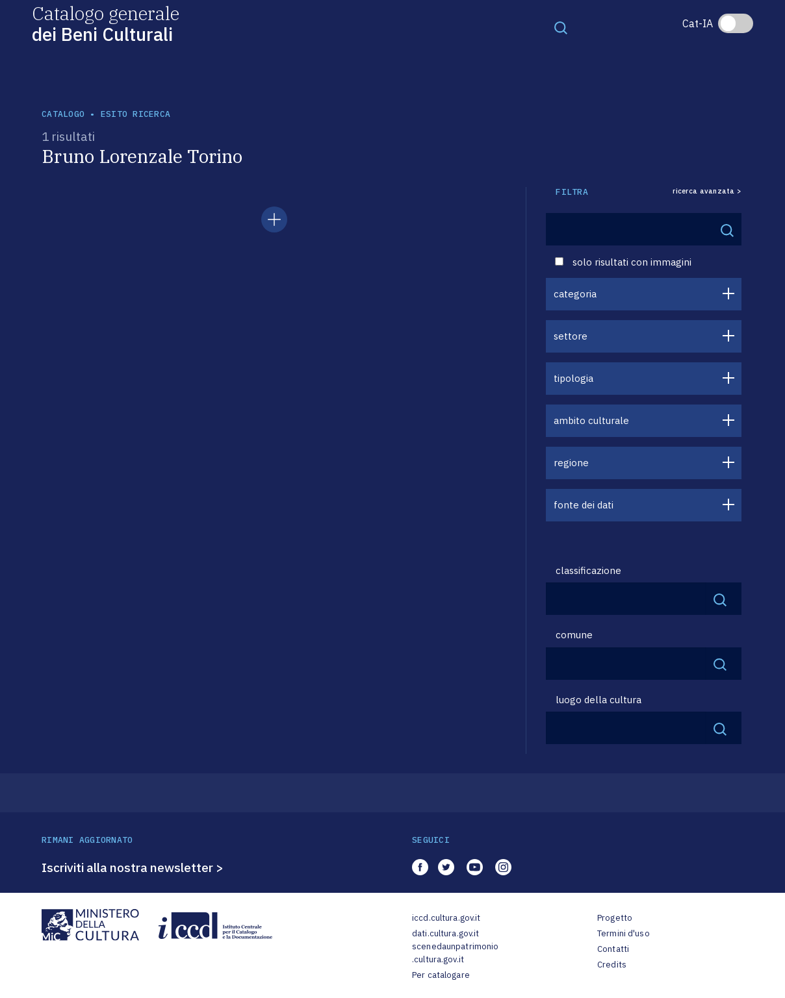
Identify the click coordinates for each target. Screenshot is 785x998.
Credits (611, 964)
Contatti (613, 948)
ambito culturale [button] (591, 420)
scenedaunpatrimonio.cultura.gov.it (455, 953)
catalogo (63, 113)
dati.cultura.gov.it (445, 933)
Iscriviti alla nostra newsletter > (133, 867)
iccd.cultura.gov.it (446, 917)
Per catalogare (441, 974)
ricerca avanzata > (707, 191)
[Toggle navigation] (561, 27)
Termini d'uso (623, 933)
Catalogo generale (105, 23)
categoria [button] (575, 294)
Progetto (614, 917)
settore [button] (570, 336)
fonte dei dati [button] (583, 505)
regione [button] (571, 462)
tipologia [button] (573, 378)
